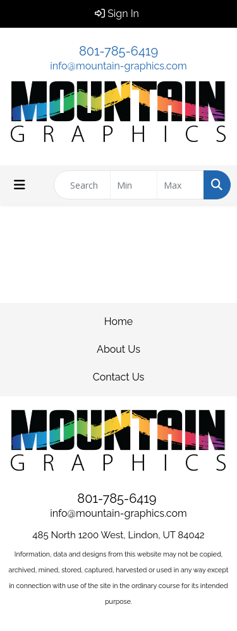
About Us (118, 349)
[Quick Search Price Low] (133, 184)
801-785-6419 (118, 51)
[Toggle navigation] (19, 185)
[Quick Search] (82, 184)
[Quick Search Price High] (180, 184)
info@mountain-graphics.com (118, 66)
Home (118, 321)
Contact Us (119, 377)
